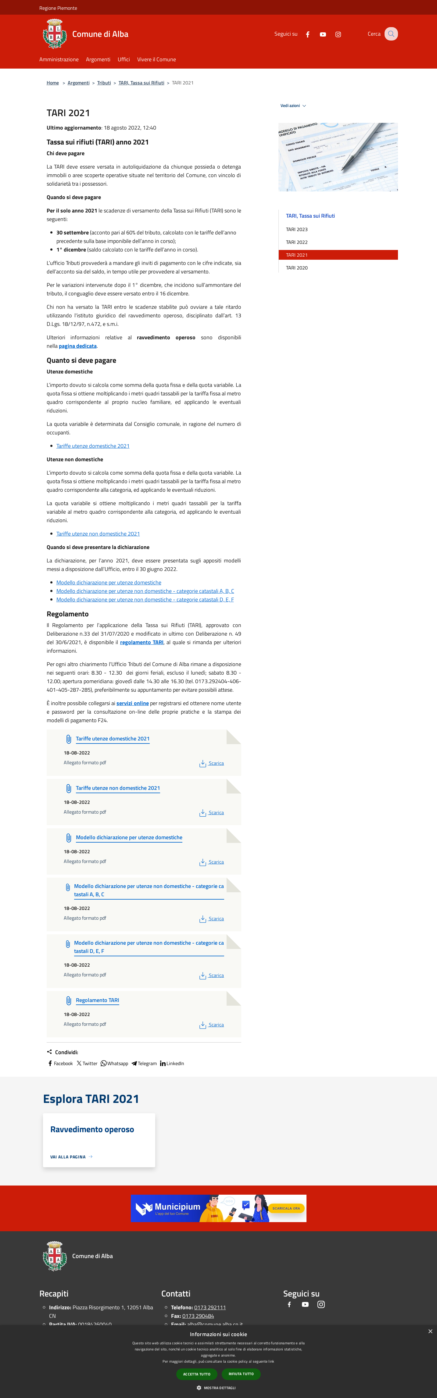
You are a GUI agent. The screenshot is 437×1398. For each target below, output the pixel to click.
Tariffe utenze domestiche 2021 (93, 446)
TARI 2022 (297, 242)
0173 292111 (210, 1307)
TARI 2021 (297, 255)
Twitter (86, 1063)
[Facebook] (303, 34)
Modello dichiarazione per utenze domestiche (108, 582)
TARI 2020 (297, 267)
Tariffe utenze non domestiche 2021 (98, 534)
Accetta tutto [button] (196, 1374)
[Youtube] (318, 34)
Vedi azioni (294, 105)
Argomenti (79, 82)
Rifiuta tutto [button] (241, 1374)
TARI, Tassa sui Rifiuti (141, 82)
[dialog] (218, 1361)
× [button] (430, 1331)
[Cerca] (390, 34)
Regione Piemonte (58, 8)
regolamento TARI (141, 642)
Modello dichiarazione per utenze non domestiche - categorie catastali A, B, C (145, 591)
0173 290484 (198, 1316)
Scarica (211, 763)
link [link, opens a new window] (271, 1361)
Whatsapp (114, 1063)
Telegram (144, 1063)
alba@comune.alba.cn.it (215, 1324)
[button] (218, 1388)
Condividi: (62, 1052)
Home (53, 82)
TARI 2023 (297, 229)
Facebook (60, 1063)
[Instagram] (334, 34)
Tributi (104, 82)
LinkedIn (171, 1063)
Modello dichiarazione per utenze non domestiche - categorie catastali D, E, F (145, 599)
